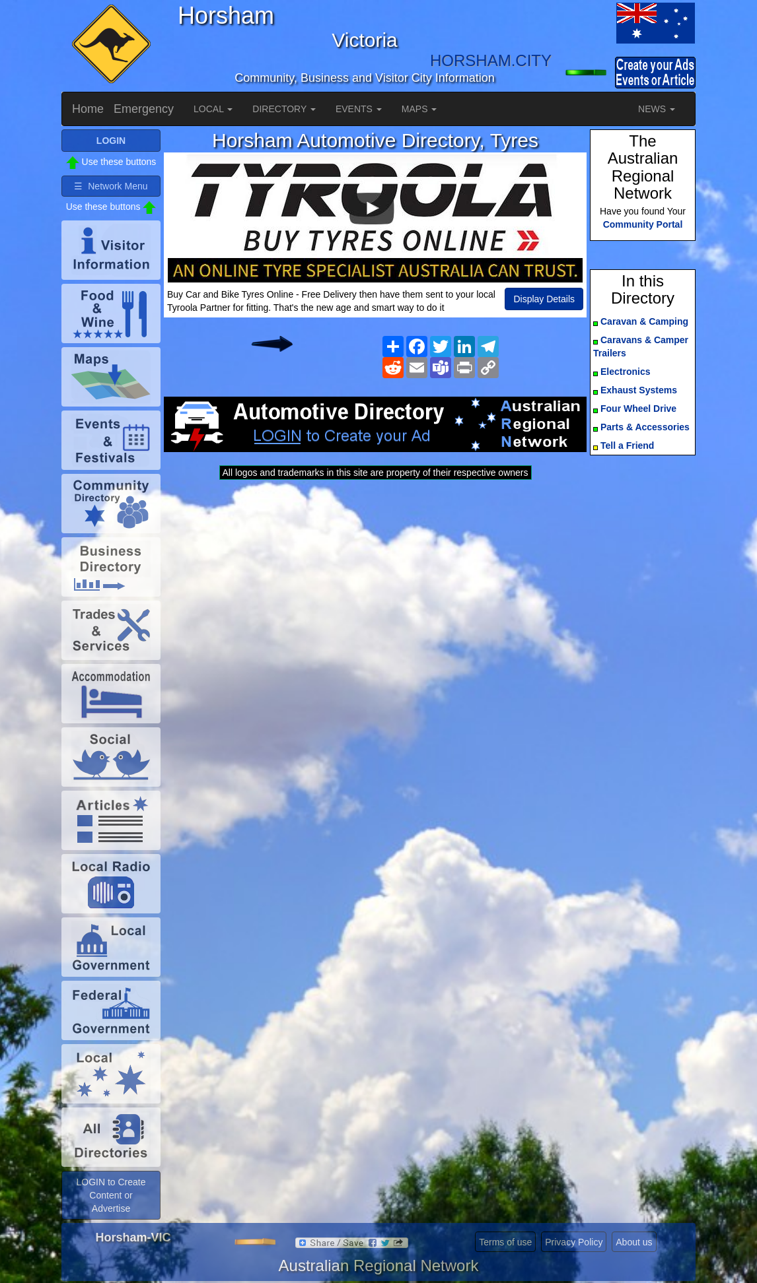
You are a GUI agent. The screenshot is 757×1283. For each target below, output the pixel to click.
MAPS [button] (419, 109)
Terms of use (505, 1242)
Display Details (544, 299)
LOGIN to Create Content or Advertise (110, 1195)
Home (88, 108)
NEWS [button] (656, 109)
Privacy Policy (573, 1242)
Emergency (144, 108)
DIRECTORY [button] (284, 109)
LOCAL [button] (213, 109)
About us (634, 1242)
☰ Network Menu (110, 186)
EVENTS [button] (359, 109)
